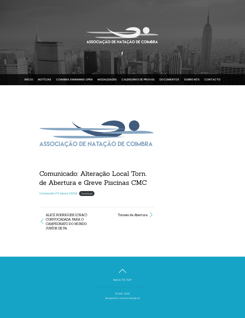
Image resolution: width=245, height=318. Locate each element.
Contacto (212, 79)
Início (28, 79)
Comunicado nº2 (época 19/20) (58, 193)
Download (86, 193)
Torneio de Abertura (123, 215)
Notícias (44, 79)
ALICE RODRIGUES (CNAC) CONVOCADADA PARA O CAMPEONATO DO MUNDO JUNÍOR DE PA (66, 221)
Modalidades (107, 79)
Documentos (169, 79)
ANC (120, 293)
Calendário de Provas (138, 79)
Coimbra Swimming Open (74, 79)
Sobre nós (192, 79)
